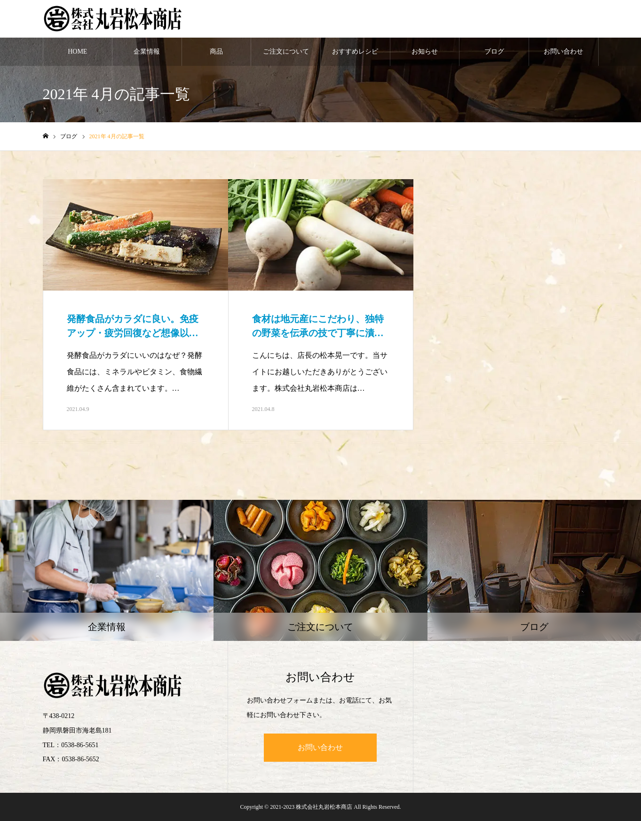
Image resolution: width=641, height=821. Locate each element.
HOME (77, 51)
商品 (216, 51)
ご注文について (286, 51)
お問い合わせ (563, 51)
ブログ (494, 51)
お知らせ (425, 51)
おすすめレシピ (355, 51)
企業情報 (147, 51)
